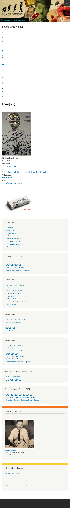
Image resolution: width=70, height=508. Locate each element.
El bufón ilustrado (12, 299)
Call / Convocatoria (13, 377)
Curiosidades (10, 327)
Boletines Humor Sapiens (15, 356)
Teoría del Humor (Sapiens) (15, 285)
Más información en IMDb (12, 183)
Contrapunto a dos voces (14, 233)
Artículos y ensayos (13, 288)
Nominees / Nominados (14, 379)
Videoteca (9, 348)
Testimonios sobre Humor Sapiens (18, 362)
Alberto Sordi (7, 178)
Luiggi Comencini (9, 167)
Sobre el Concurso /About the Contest (19, 394)
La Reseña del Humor (13, 359)
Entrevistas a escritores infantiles (17, 270)
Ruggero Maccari (23, 172)
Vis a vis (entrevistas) (13, 293)
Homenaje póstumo (13, 322)
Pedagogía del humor (13, 264)
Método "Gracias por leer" (15, 267)
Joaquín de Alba (10, 450)
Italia (8, 181)
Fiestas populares (12, 353)
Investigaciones (11, 304)
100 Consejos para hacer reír (16, 302)
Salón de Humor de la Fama (16, 319)
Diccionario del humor (14, 291)
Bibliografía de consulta (14, 345)
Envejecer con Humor (13, 239)
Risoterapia (10, 296)
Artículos (9, 228)
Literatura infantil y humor (15, 262)
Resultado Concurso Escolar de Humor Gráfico (22, 400)
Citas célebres (11, 325)
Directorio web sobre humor (16, 351)
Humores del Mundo (13, 241)
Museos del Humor (13, 247)
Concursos (10, 230)
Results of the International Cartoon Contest (21, 397)
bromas (13, 486)
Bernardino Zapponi (38, 172)
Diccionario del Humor (13, 473)
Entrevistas (10, 236)
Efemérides (10, 330)
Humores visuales (12, 244)
